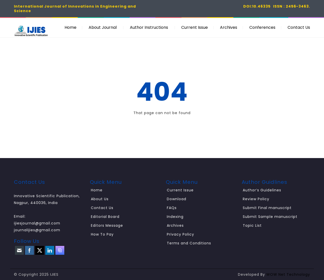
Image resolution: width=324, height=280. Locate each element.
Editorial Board (105, 216)
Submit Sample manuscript (270, 216)
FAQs (172, 207)
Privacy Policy (180, 234)
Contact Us (299, 27)
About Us (100, 198)
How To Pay (102, 234)
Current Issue (194, 27)
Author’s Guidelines (262, 190)
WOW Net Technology (288, 274)
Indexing (175, 216)
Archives (228, 27)
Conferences (262, 27)
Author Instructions (149, 27)
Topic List (252, 225)
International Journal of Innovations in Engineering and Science (75, 8)
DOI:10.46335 (257, 6)
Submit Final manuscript (267, 207)
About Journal (103, 27)
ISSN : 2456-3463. (291, 6)
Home (70, 27)
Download (176, 198)
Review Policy (256, 198)
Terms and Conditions (189, 243)
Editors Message (107, 225)
